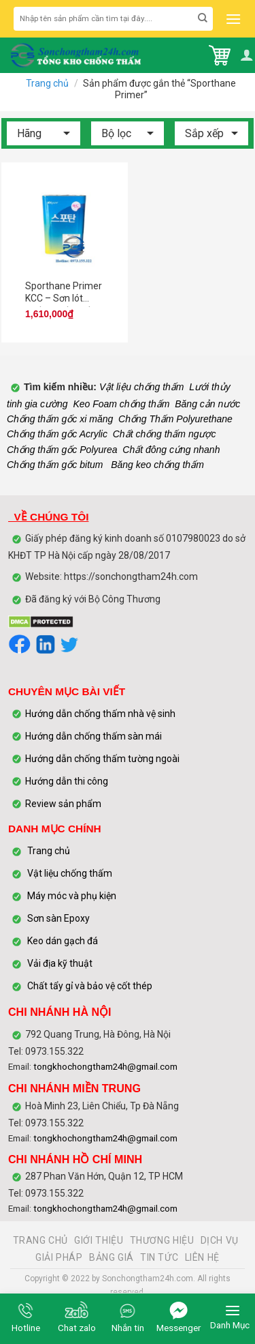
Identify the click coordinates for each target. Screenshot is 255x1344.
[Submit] (203, 19)
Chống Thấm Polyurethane (175, 418)
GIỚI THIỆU (98, 1240)
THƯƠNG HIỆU (162, 1240)
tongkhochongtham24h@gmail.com (105, 1067)
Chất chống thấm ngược (164, 433)
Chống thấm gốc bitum (55, 464)
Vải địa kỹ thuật (59, 963)
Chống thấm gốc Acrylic (57, 433)
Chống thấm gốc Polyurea (62, 449)
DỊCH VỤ (220, 1240)
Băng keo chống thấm (156, 464)
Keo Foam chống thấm (121, 403)
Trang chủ (47, 83)
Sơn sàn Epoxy (58, 918)
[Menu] (232, 19)
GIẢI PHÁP (59, 1257)
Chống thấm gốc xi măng (60, 418)
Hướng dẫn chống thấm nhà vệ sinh (100, 713)
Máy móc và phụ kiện (70, 895)
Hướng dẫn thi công (67, 781)
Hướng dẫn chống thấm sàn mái (93, 736)
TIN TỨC (159, 1257)
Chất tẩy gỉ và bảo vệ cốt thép (89, 985)
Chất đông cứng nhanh (171, 449)
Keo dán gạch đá (62, 940)
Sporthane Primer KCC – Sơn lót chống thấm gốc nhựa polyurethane (63, 293)
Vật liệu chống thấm (140, 386)
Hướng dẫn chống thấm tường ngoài (102, 758)
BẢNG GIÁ (111, 1257)
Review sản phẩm (63, 803)
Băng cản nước (207, 403)
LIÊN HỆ (202, 1257)
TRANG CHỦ (41, 1240)
